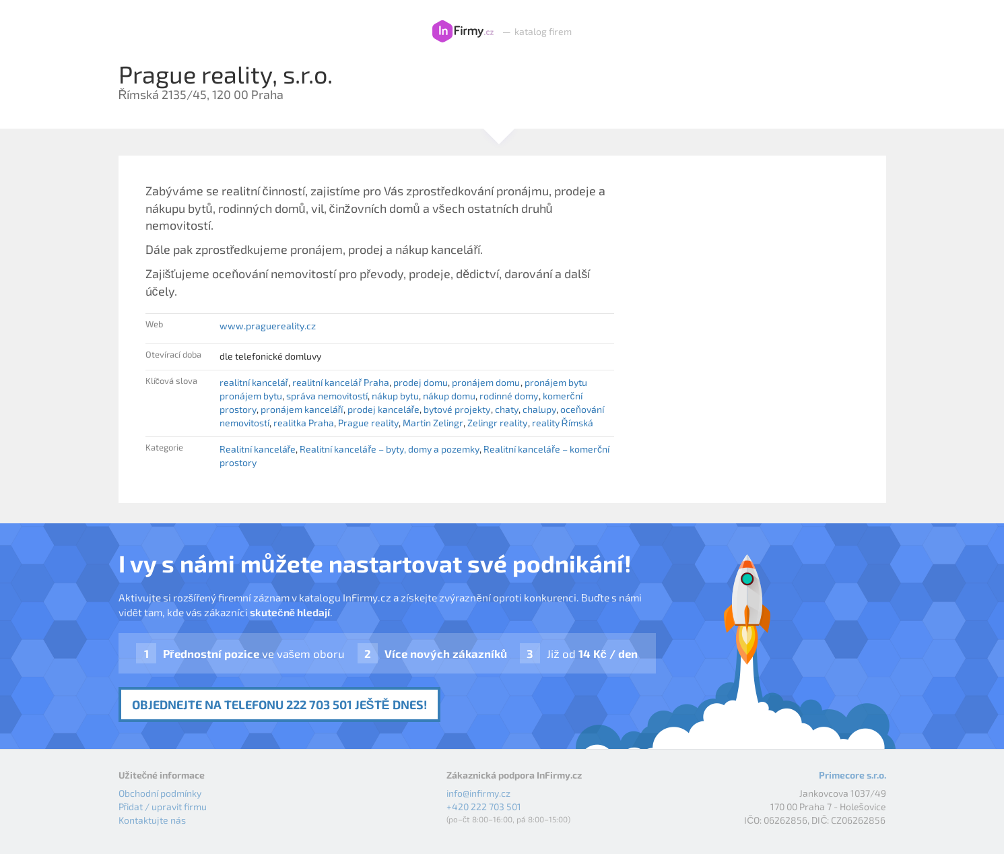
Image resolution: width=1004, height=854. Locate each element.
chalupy (539, 409)
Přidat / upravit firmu (163, 806)
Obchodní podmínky (160, 793)
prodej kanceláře (383, 409)
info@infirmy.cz (478, 793)
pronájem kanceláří (302, 409)
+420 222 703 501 (483, 806)
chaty (506, 409)
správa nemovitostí (327, 395)
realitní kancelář (254, 382)
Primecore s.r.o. (852, 775)
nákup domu (449, 395)
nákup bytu (395, 395)
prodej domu (420, 382)
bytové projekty (457, 409)
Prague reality (368, 422)
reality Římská (562, 422)
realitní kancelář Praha (340, 382)
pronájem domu (486, 382)
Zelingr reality (497, 422)
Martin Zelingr (433, 422)
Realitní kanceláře (258, 449)
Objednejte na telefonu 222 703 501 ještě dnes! (279, 704)
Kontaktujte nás (152, 820)
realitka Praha (303, 422)
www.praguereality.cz (268, 325)
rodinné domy (508, 395)
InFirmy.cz (463, 31)
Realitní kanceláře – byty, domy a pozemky (389, 449)
